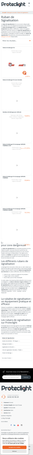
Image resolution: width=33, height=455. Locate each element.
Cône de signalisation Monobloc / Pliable (12, 350)
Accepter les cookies (14, 447)
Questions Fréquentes (6, 415)
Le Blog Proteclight (5, 418)
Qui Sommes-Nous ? (6, 430)
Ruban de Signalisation (8, 338)
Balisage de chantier (7, 344)
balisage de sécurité (5, 36)
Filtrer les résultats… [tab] (16, 41)
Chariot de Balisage (7, 353)
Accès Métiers (4, 421)
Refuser (14, 451)
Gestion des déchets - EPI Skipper (11, 341)
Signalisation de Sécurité (8, 347)
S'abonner (25, 377)
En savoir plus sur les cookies (16, 443)
